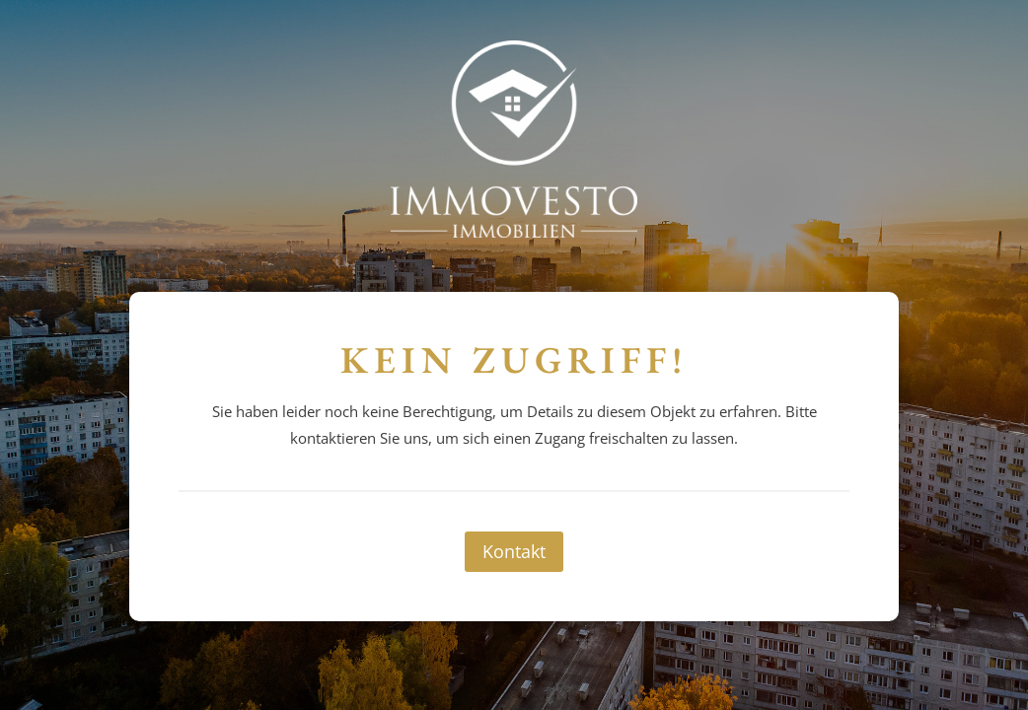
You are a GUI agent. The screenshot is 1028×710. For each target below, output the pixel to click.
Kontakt (514, 551)
